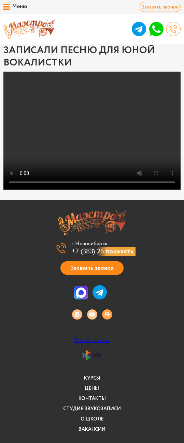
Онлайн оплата (92, 340)
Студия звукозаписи (92, 408)
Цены (92, 388)
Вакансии (92, 429)
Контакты (92, 398)
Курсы (92, 378)
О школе (92, 419)
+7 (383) (100, 251)
